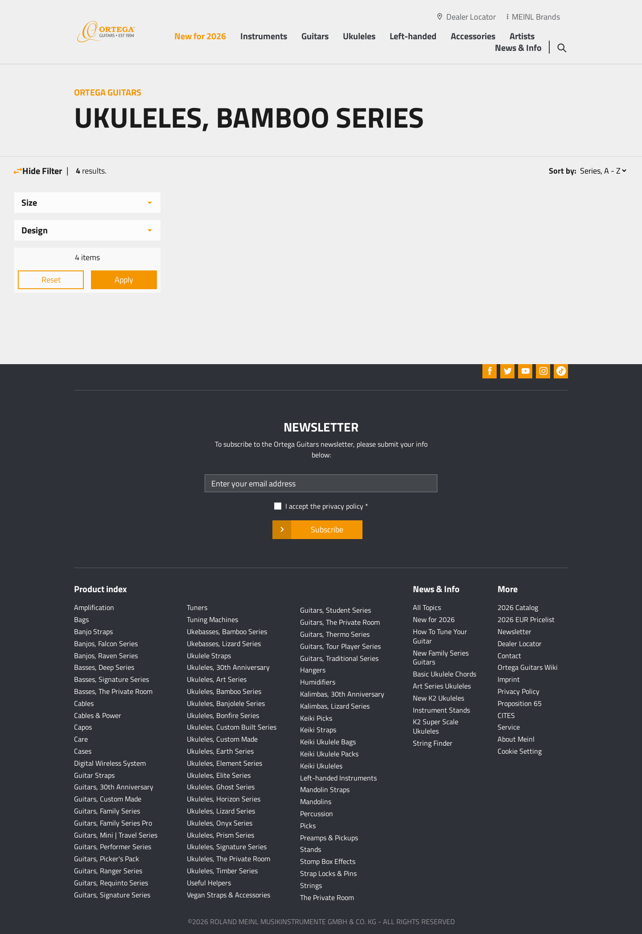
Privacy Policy (518, 691)
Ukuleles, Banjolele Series (226, 703)
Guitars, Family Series (107, 810)
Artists (522, 36)
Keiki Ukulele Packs (329, 753)
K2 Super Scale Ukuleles (435, 726)
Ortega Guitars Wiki (528, 667)
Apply (124, 280)
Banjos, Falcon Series (106, 643)
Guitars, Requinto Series (111, 882)
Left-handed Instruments (338, 777)
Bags (81, 619)
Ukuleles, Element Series (224, 763)
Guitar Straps (94, 775)
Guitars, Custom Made (107, 798)
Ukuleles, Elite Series (219, 775)
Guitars (315, 36)
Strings (311, 885)
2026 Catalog (518, 607)
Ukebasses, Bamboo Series (227, 631)
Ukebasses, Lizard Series (224, 643)
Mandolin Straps (325, 789)
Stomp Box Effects (327, 861)
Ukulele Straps (209, 655)
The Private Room (327, 897)
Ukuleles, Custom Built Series (231, 727)
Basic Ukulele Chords (444, 673)
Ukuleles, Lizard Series (221, 810)
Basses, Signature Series (111, 679)
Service (509, 727)
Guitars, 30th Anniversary (113, 786)
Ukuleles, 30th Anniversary (228, 667)
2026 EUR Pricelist (526, 619)
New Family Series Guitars (441, 658)
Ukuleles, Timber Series (222, 870)
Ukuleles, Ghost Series (221, 786)
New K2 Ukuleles (438, 698)
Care (81, 739)
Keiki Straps (318, 729)
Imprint (509, 679)
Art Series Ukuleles (442, 686)
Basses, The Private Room (113, 691)
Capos (83, 727)
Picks (308, 825)
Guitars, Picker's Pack (106, 858)
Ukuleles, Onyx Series (219, 823)
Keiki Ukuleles (321, 765)
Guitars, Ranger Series (108, 870)
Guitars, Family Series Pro (113, 823)
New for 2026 (200, 36)
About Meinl (516, 739)
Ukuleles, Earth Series (220, 751)
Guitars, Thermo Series (335, 634)
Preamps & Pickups (329, 837)
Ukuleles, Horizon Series (223, 798)
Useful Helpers (209, 882)
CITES (506, 715)
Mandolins (315, 801)
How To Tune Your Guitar (440, 636)
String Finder (433, 743)
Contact (509, 655)
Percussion (316, 813)
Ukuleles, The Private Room (228, 858)
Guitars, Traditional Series (339, 658)
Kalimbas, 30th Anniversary (342, 694)
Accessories (473, 36)
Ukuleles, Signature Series (227, 846)
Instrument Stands (441, 710)
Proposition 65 (520, 703)
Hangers (312, 669)
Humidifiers (317, 682)
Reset (51, 280)
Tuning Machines (212, 619)
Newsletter (514, 631)
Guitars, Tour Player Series (340, 646)
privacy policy (342, 506)
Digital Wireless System (110, 763)
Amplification (94, 607)
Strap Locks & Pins (328, 873)
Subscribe (317, 529)
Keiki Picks (316, 718)
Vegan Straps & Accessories (228, 894)
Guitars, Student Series (335, 610)
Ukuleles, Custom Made (222, 739)
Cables (84, 703)
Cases (82, 751)
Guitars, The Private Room (340, 622)
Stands (310, 849)
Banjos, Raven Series (106, 655)
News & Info (518, 47)
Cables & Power (97, 715)
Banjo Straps (93, 631)
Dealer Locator (471, 17)
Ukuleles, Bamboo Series (224, 691)
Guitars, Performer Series (112, 846)
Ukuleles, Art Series (217, 679)
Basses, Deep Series (104, 667)
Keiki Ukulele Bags (328, 741)
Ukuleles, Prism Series (220, 835)
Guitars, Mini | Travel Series (115, 835)
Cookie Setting (520, 751)
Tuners (197, 607)
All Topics (427, 607)
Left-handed (413, 36)
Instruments (263, 36)
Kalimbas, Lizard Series (335, 706)
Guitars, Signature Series (112, 894)
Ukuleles (359, 36)
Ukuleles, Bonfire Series (223, 715)
